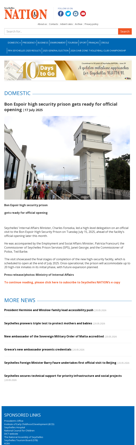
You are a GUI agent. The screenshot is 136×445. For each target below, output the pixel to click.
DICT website (11, 433)
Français (94, 42)
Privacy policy (91, 24)
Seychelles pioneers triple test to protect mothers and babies (48, 323)
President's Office (13, 420)
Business (43, 42)
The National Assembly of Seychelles (23, 437)
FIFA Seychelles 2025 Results (24, 50)
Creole (105, 42)
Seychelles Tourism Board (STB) (21, 440)
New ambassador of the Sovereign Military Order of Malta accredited (54, 336)
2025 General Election (56, 50)
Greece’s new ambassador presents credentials (37, 349)
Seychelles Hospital (14, 427)
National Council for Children (19, 430)
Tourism (73, 42)
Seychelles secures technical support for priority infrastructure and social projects (63, 376)
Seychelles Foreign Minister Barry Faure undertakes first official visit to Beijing (60, 363)
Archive (78, 24)
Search (124, 31)
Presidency (29, 42)
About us (42, 24)
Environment (58, 42)
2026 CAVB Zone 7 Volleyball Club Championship (98, 50)
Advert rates (66, 24)
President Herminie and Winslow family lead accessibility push (48, 310)
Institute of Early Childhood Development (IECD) (29, 424)
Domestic (14, 42)
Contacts (53, 24)
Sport (83, 42)
